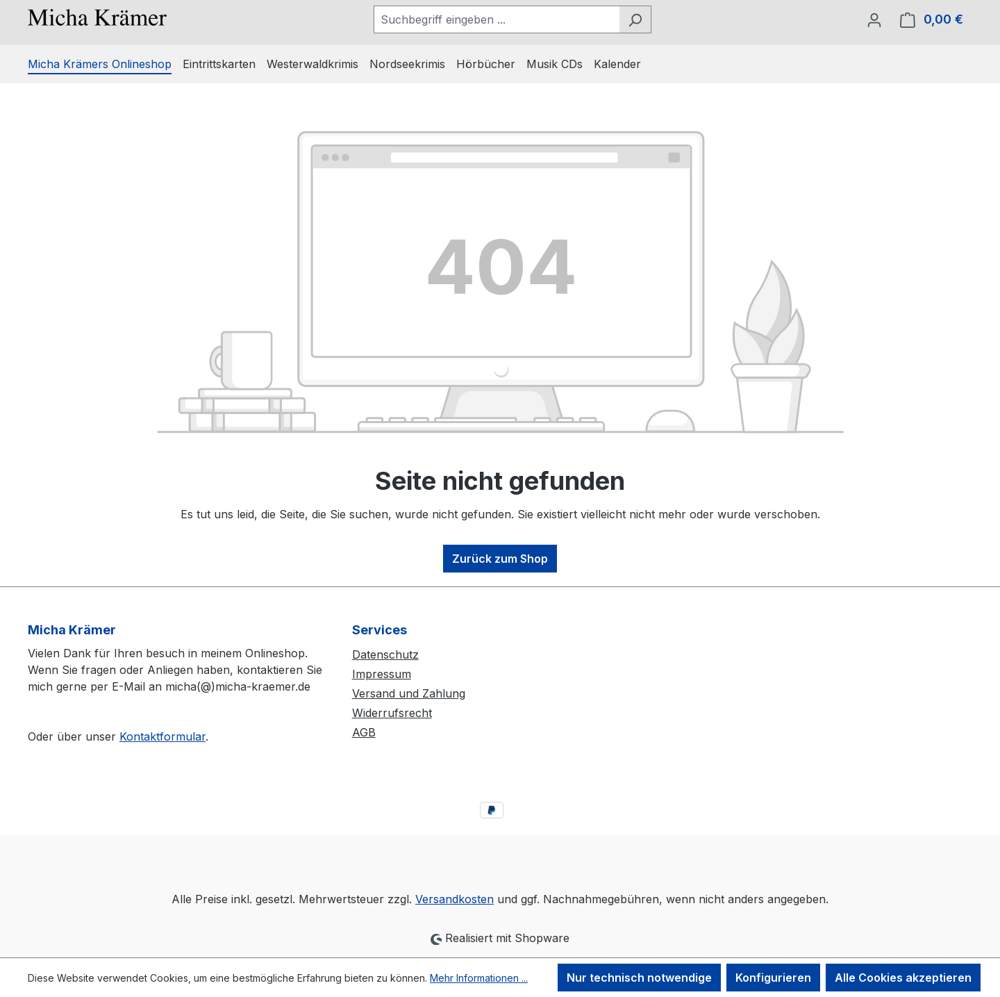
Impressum (381, 674)
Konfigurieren (773, 977)
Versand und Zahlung (408, 693)
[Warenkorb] (931, 19)
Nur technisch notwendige (639, 977)
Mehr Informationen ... (479, 978)
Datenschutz (385, 654)
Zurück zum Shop (500, 559)
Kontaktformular (162, 736)
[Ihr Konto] (874, 19)
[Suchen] (635, 19)
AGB (364, 732)
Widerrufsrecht (392, 713)
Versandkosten (454, 899)
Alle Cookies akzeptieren (903, 977)
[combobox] (496, 19)
